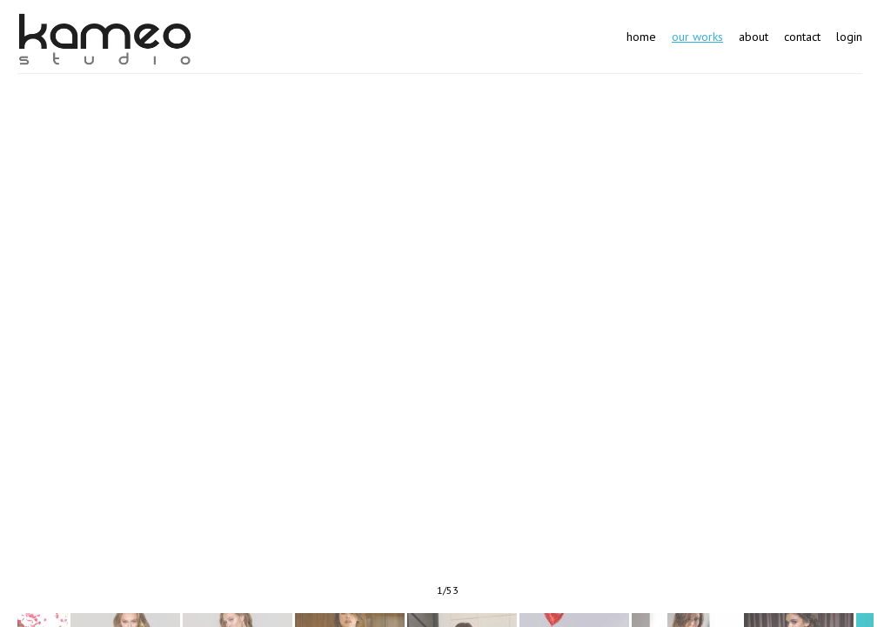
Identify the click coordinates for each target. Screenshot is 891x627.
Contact (802, 36)
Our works (697, 36)
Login (849, 36)
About (753, 36)
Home (641, 36)
